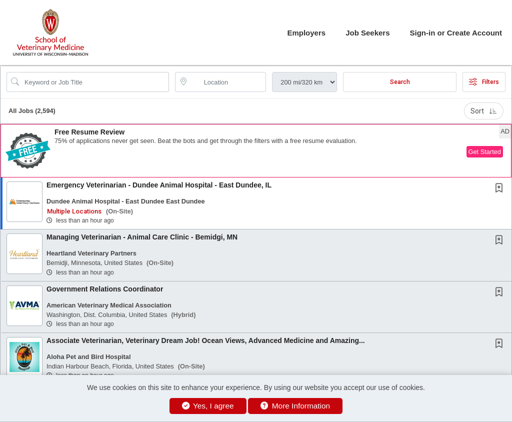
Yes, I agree (208, 406)
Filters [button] (484, 82)
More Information (295, 406)
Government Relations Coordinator (104, 289)
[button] (256, 151)
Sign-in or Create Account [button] (456, 32)
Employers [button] (306, 32)
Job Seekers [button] (368, 32)
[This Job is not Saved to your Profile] (501, 189)
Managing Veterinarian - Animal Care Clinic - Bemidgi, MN (142, 237)
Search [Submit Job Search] (400, 82)
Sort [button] (483, 111)
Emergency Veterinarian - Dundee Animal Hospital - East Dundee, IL (159, 185)
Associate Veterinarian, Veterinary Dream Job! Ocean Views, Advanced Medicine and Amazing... (205, 340)
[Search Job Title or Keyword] (94, 82)
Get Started (484, 152)
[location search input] (227, 82)
